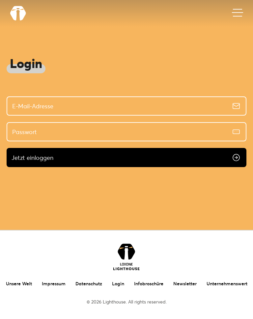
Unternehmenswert (227, 283)
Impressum (54, 283)
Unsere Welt (19, 283)
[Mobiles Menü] (237, 13)
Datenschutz (88, 283)
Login (118, 283)
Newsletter (185, 283)
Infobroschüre (148, 283)
